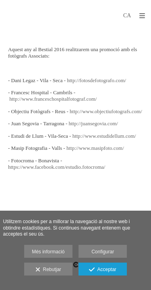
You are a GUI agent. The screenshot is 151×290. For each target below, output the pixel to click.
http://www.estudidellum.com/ (104, 136)
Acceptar (102, 270)
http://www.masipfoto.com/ (95, 148)
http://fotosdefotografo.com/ (96, 80)
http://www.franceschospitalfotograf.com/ (53, 99)
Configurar (102, 252)
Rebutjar (48, 270)
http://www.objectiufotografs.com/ (106, 111)
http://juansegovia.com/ (93, 123)
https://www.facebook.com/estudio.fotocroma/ (56, 167)
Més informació (48, 252)
